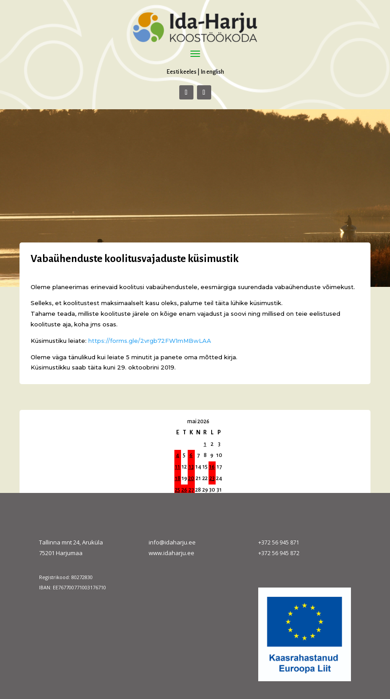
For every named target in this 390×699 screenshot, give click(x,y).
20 (191, 478)
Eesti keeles (181, 71)
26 (184, 490)
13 (191, 467)
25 (177, 490)
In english (212, 71)
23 (212, 478)
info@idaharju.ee (172, 542)
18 (178, 478)
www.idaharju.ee (171, 553)
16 (212, 467)
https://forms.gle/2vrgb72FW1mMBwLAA (149, 340)
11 (177, 467)
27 (191, 490)
